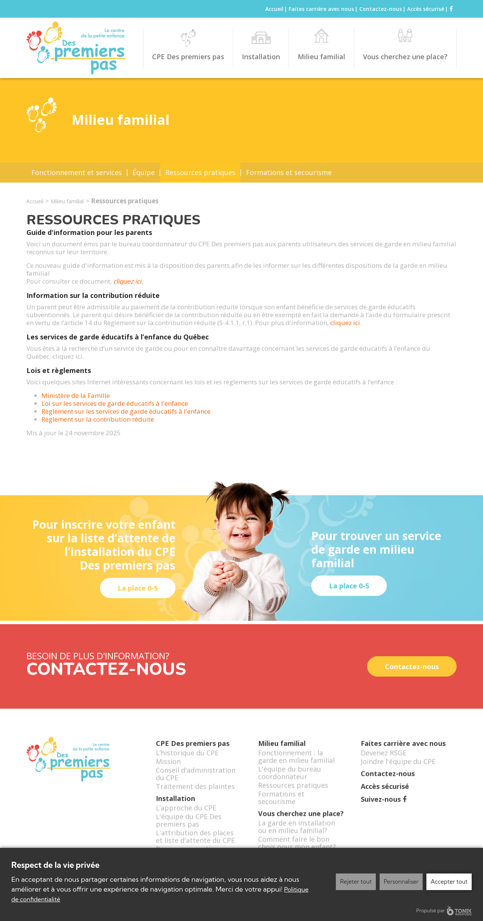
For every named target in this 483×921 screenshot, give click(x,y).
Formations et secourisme (289, 172)
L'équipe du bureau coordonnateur (289, 781)
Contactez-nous (380, 8)
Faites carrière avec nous (321, 8)
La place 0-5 (138, 588)
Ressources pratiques (200, 172)
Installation (261, 56)
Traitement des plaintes (195, 795)
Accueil (274, 8)
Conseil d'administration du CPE (195, 783)
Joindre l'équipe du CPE (398, 770)
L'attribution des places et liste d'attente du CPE (195, 845)
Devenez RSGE (383, 761)
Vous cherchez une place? (405, 56)
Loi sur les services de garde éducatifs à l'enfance (115, 403)
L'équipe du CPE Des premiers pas (189, 829)
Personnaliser (401, 881)
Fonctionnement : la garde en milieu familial (296, 765)
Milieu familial (321, 56)
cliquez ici (345, 322)
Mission (168, 770)
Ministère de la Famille (76, 395)
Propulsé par (444, 910)
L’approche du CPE (186, 816)
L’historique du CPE (187, 761)
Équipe (143, 172)
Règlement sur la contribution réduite (99, 419)
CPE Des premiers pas (188, 56)
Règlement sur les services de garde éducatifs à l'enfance (127, 411)
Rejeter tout (356, 881)
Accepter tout (449, 881)
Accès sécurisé (425, 8)
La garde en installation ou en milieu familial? (296, 835)
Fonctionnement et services (76, 172)
